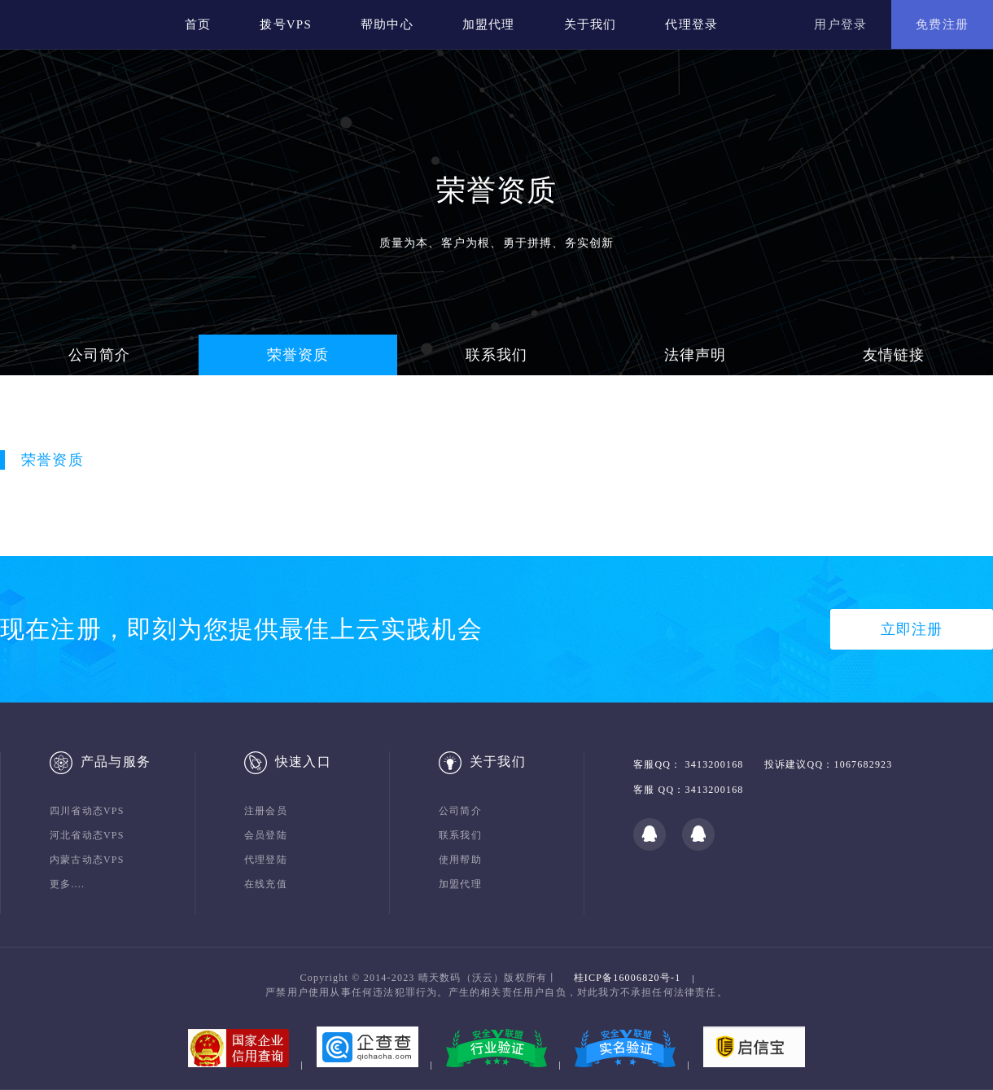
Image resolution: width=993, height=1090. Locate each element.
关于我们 (590, 24)
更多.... (67, 884)
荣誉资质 (298, 355)
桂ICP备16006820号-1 (627, 977)
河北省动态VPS (87, 835)
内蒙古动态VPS (87, 859)
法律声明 (695, 355)
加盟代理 (488, 24)
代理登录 (691, 24)
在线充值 (265, 884)
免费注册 (942, 24)
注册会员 (265, 810)
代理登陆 (265, 859)
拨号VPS (286, 24)
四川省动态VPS (87, 810)
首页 (198, 24)
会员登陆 (265, 835)
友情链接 (894, 355)
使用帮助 (460, 859)
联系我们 (497, 355)
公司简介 (99, 355)
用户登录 (840, 24)
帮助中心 (387, 24)
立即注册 (912, 629)
